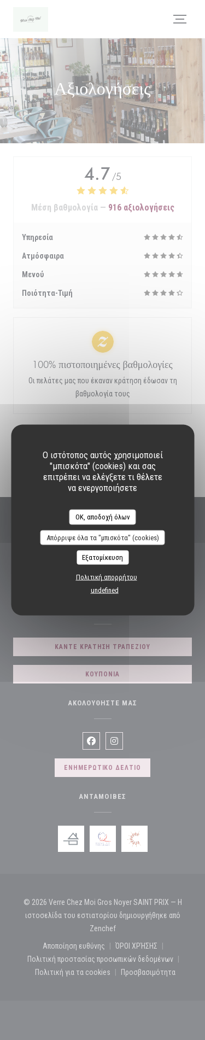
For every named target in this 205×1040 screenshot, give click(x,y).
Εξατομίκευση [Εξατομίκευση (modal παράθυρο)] (102, 557)
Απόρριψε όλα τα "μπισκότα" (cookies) (102, 537)
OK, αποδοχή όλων (102, 517)
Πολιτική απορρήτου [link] (106, 576)
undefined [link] (105, 590)
